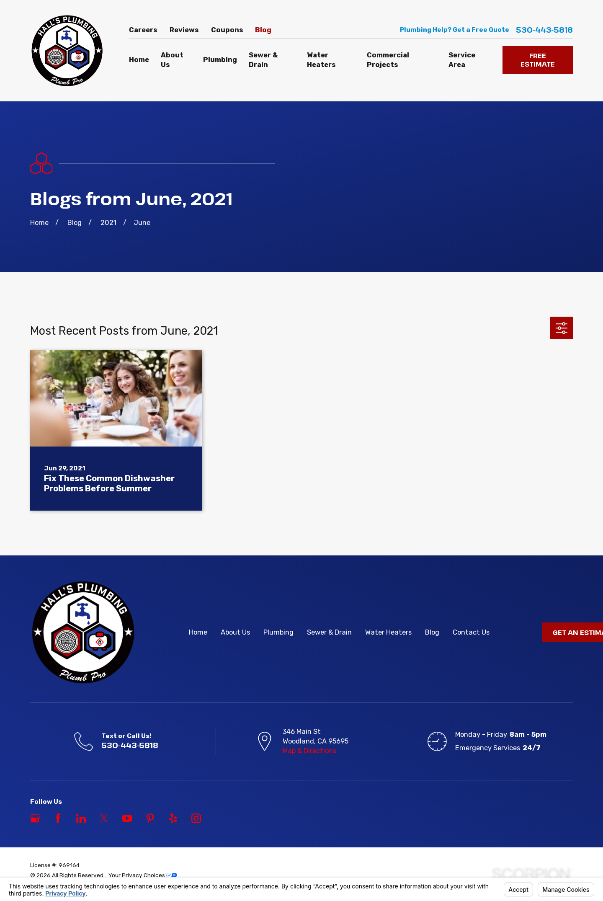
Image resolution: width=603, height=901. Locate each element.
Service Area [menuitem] (461, 60)
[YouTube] (127, 818)
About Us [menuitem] (172, 60)
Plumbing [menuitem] (220, 60)
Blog (263, 30)
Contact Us (471, 632)
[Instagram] (196, 818)
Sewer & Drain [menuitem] (263, 60)
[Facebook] (58, 818)
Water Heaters (388, 632)
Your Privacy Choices (142, 875)
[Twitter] (104, 818)
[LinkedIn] (81, 818)
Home (198, 632)
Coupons (227, 30)
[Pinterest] (150, 818)
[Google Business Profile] (35, 818)
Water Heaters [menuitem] (321, 60)
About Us (235, 632)
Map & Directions (309, 751)
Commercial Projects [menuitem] (388, 60)
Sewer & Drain (329, 632)
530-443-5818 (544, 30)
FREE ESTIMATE (538, 60)
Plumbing (278, 632)
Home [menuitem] (139, 60)
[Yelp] (173, 818)
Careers (143, 30)
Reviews (184, 30)
